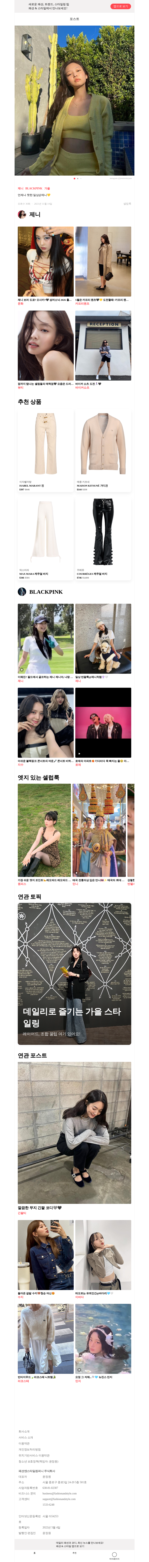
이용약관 (24, 1443)
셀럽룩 (127, 203)
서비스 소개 (26, 1437)
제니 (20, 188)
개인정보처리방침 (30, 1449)
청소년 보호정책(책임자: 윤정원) (38, 1461)
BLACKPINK (33, 188)
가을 (47, 188)
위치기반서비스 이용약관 (34, 1455)
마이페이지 (114, 1556)
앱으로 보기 (120, 6)
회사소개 (24, 1431)
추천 (74, 1553)
